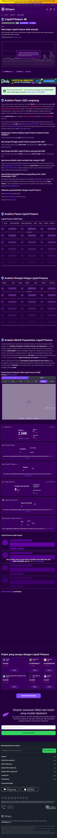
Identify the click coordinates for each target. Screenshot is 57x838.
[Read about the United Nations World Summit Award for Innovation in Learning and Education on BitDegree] (50, 806)
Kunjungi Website (50, 481)
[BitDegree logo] (6, 816)
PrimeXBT (36, 124)
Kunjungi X (52, 427)
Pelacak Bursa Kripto (13, 126)
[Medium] (18, 798)
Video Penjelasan (11, 196)
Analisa (14, 670)
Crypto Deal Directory (11, 168)
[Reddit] (24, 798)
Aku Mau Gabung (28, 733)
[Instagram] (21, 798)
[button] (50, 9)
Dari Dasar (13, 200)
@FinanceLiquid (12, 375)
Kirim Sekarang (27, 475)
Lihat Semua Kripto (28, 696)
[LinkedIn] (15, 798)
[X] (2, 798)
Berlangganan (49, 750)
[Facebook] (12, 798)
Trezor (29, 128)
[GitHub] (27, 798)
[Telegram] (5, 798)
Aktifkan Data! (17, 37)
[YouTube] (8, 798)
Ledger (21, 128)
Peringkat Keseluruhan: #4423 (8, 23)
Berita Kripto (8, 193)
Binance (28, 124)
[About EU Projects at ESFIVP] (7, 806)
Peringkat (13, 15)
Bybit (23, 124)
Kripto (7, 15)
